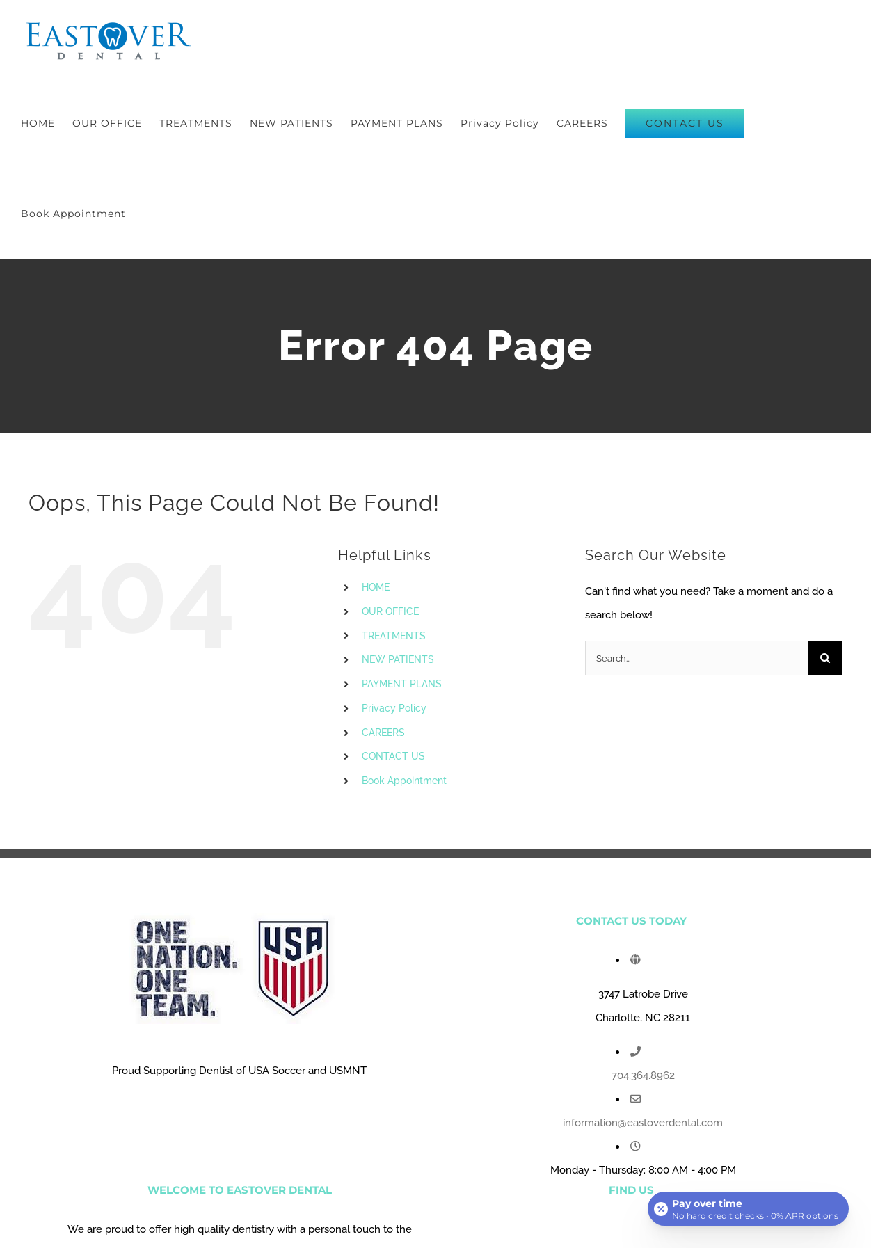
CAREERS (383, 732)
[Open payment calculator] (747, 1208)
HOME (376, 587)
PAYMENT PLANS (402, 683)
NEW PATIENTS (398, 659)
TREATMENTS (394, 635)
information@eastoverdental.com (643, 1123)
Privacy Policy (394, 708)
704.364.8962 (643, 1075)
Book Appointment (404, 780)
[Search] (825, 658)
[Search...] (696, 658)
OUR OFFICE (390, 611)
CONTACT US (393, 756)
